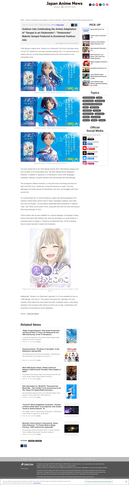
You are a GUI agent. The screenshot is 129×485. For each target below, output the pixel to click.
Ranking (94, 120)
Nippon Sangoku (88, 101)
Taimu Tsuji (60, 25)
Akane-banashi (100, 101)
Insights (85, 107)
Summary (102, 120)
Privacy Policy (47, 459)
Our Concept (24, 459)
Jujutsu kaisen (96, 117)
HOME (22, 20)
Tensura (99, 97)
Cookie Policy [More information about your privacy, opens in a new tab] (37, 483)
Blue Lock (86, 120)
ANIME (31, 441)
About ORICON (38, 459)
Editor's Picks (94, 107)
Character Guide (88, 114)
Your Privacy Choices (69, 459)
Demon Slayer (100, 114)
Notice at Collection (57, 459)
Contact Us (79, 459)
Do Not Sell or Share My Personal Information (99, 481)
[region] (64, 482)
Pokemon (86, 117)
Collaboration (87, 110)
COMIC (38, 441)
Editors (30, 459)
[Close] (126, 482)
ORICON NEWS (33, 314)
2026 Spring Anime (88, 97)
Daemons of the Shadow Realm (92, 104)
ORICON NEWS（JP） (90, 459)
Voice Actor (97, 110)
